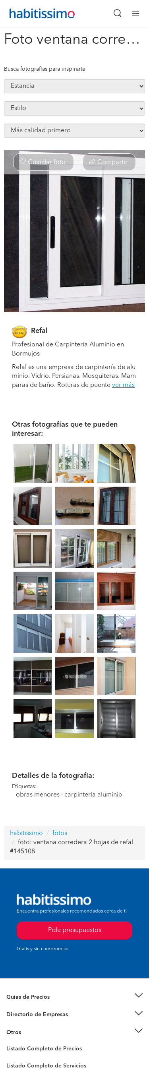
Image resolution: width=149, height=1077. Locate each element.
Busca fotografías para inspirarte (44, 69)
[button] (74, 997)
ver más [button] (123, 385)
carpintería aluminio (93, 795)
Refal (39, 331)
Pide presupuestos (74, 930)
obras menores (38, 795)
